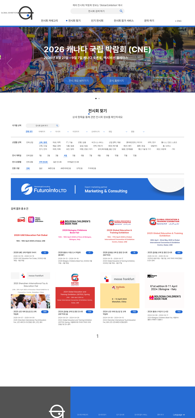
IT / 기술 (69, 142)
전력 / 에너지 (98, 146)
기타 (173, 149)
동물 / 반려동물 (127, 149)
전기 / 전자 (43, 149)
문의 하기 (149, 20)
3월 (57, 155)
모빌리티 (154, 146)
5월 (74, 155)
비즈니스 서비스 (97, 142)
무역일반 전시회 (73, 162)
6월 (82, 155)
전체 (28, 168)
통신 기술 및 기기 (144, 149)
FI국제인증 (92, 168)
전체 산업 (29, 142)
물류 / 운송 (141, 146)
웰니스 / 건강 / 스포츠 (169, 142)
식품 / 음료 (70, 146)
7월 (90, 155)
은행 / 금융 (82, 142)
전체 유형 (29, 162)
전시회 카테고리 (49, 20)
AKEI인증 (51, 168)
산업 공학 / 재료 (115, 142)
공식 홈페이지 (116, 80)
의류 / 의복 (57, 149)
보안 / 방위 (70, 149)
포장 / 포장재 (161, 149)
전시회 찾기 (74, 20)
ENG (178, 21)
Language (177, 415)
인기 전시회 (97, 20)
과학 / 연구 (152, 142)
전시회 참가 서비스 (124, 20)
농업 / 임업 (84, 146)
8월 (99, 155)
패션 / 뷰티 (127, 146)
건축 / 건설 (43, 146)
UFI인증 (79, 168)
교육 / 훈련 (43, 142)
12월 (134, 155)
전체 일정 (29, 155)
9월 (107, 155)
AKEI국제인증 (66, 168)
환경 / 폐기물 (113, 146)
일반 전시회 (57, 162)
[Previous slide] (9, 63)
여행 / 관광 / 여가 (86, 149)
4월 (65, 155)
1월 (40, 155)
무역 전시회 (43, 162)
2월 (48, 155)
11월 (125, 155)
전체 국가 (29, 131)
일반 (40, 168)
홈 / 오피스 (167, 146)
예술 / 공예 (57, 146)
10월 (116, 155)
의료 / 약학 (57, 142)
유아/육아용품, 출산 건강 (107, 149)
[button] (96, 98)
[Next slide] (185, 63)
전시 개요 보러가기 (78, 80)
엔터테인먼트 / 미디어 (134, 142)
